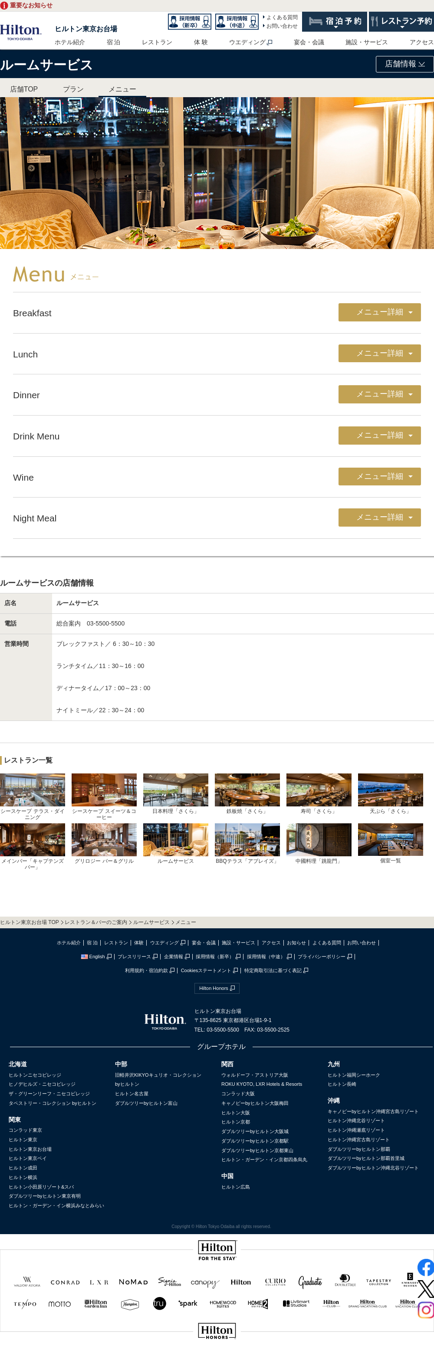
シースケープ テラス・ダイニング (32, 796)
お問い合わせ (282, 26)
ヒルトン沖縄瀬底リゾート (356, 1130)
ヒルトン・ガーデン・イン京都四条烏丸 (264, 1159)
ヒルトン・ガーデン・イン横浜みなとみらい (56, 1205)
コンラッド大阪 (238, 1093)
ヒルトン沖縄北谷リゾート (356, 1120)
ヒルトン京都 (235, 1121)
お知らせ (296, 942)
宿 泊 (114, 42)
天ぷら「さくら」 (390, 793)
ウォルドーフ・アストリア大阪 (254, 1075)
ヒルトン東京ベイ (28, 1158)
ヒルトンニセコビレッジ (35, 1075)
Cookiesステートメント (206, 970)
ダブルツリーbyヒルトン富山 (146, 1103)
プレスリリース (134, 956)
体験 (139, 942)
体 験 (201, 42)
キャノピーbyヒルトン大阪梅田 (255, 1103)
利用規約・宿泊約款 (146, 970)
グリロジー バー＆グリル (104, 843)
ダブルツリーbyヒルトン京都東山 (257, 1150)
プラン (73, 89)
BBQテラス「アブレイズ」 (247, 843)
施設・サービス (366, 42)
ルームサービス (175, 843)
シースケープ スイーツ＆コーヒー (104, 796)
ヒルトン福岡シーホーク (354, 1075)
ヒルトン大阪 (235, 1112)
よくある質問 (282, 17)
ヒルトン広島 (235, 1186)
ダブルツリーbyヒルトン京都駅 (255, 1140)
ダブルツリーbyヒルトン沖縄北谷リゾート (373, 1167)
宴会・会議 (309, 42)
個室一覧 (390, 843)
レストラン (157, 42)
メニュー (122, 89)
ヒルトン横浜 (23, 1177)
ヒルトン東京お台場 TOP (29, 922)
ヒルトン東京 (23, 1139)
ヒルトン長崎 (342, 1084)
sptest (217, 1360)
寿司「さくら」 (319, 793)
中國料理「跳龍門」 (319, 843)
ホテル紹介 (70, 42)
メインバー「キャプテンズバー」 (32, 846)
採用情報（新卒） (215, 956)
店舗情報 (405, 63)
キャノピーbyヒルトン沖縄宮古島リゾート (373, 1111)
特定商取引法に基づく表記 (273, 970)
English (93, 956)
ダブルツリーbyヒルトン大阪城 (255, 1131)
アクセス (422, 42)
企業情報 (173, 956)
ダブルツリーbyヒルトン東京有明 (45, 1196)
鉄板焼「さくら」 (247, 793)
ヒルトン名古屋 (131, 1093)
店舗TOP (24, 89)
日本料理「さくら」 (175, 793)
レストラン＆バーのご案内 (96, 922)
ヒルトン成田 (23, 1167)
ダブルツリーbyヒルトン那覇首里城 (366, 1158)
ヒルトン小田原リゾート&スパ (41, 1186)
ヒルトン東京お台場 (86, 29)
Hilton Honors (213, 988)
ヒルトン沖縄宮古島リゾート (359, 1139)
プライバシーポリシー (321, 956)
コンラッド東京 (25, 1130)
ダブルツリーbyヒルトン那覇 (359, 1149)
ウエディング (247, 42)
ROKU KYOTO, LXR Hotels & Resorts (261, 1084)
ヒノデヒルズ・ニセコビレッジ (42, 1084)
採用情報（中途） (266, 956)
